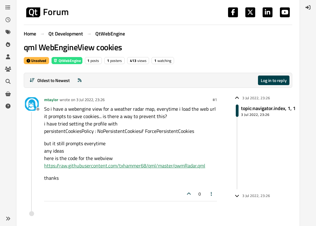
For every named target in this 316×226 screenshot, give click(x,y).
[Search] (8, 81)
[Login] (308, 7)
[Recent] (8, 20)
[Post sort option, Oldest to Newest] (50, 80)
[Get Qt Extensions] (8, 94)
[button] (8, 219)
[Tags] (8, 32)
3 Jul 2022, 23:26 (90, 100)
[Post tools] (211, 194)
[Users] (8, 57)
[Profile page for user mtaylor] (31, 104)
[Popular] (8, 44)
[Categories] (8, 7)
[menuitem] (308, 7)
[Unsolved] (8, 106)
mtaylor (51, 100)
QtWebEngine (67, 61)
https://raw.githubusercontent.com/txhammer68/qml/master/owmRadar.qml (124, 165)
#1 (215, 100)
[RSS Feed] (79, 80)
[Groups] (8, 69)
